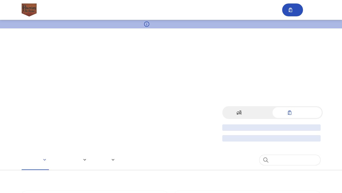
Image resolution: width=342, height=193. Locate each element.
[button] (36, 159)
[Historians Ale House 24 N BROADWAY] (29, 10)
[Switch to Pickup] (297, 112)
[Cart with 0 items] (292, 9)
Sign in (312, 10)
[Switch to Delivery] (248, 112)
